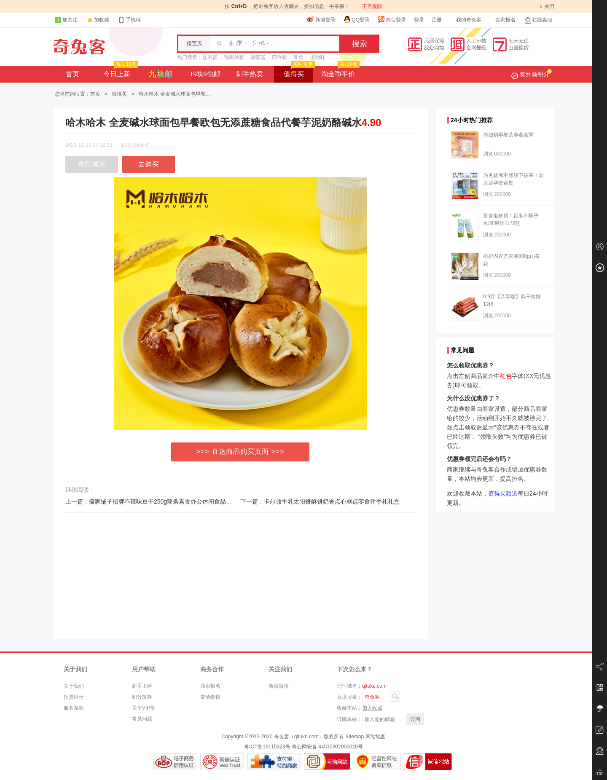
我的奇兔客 (468, 20)
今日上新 (120, 72)
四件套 (279, 57)
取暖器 (258, 57)
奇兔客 (79, 46)
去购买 (148, 164)
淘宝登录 (391, 19)
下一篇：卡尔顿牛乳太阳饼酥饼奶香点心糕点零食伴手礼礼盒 (320, 501)
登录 (419, 20)
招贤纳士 (74, 697)
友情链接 (210, 697)
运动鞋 (317, 57)
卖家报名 (505, 20)
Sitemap (354, 737)
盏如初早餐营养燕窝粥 (508, 135)
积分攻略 (142, 697)
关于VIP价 (143, 708)
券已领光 (92, 164)
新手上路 (142, 686)
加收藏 (101, 20)
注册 (437, 20)
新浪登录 (321, 19)
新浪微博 (279, 686)
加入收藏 (372, 708)
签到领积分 (531, 74)
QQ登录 (356, 19)
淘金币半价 (339, 72)
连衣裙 (210, 57)
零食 (298, 57)
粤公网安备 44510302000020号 (327, 747)
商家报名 (210, 686)
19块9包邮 (205, 74)
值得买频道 (503, 493)
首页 (72, 74)
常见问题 (142, 719)
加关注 (66, 20)
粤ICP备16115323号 (267, 747)
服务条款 (74, 708)
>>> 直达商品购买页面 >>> (240, 451)
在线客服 (538, 20)
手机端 (129, 20)
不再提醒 (372, 6)
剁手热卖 (249, 74)
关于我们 (74, 686)
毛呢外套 (234, 57)
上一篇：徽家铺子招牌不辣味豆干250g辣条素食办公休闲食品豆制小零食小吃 (166, 501)
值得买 (299, 72)
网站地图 (375, 737)
